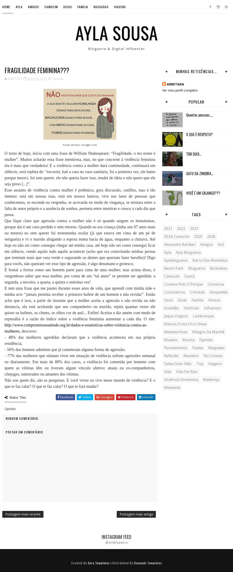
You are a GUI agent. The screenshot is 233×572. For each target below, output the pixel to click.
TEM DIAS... (193, 154)
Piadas (197, 347)
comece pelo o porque (183, 284)
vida (167, 371)
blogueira (196, 268)
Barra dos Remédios (210, 260)
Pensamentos (175, 347)
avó (221, 244)
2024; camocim (176, 236)
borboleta (218, 268)
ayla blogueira (188, 252)
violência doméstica (181, 379)
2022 (181, 228)
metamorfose (175, 331)
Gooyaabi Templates (148, 562)
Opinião (58, 79)
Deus (168, 300)
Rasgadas (101, 6)
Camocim (51, 6)
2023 (194, 228)
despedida (219, 292)
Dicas (67, 6)
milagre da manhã (208, 331)
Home (6, 6)
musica (188, 339)
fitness (214, 300)
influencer (212, 308)
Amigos (33, 6)
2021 (168, 228)
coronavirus (174, 292)
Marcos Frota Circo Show (185, 323)
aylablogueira (176, 260)
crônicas (197, 292)
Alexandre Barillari (179, 244)
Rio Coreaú (213, 355)
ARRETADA (175, 84)
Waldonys (211, 379)
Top (199, 363)
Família (197, 300)
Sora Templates (99, 562)
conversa (216, 284)
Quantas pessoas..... (199, 115)
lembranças (203, 315)
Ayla (19, 6)
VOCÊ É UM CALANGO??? (203, 193)
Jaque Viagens (176, 315)
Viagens (120, 6)
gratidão (171, 308)
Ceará (189, 276)
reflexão (171, 355)
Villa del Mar (187, 371)
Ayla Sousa (116, 32)
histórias (191, 308)
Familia (82, 6)
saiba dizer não (178, 363)
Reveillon (191, 355)
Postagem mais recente (23, 514)
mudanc (171, 339)
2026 (211, 236)
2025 (198, 236)
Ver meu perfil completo (180, 90)
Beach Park (173, 268)
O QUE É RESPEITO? (199, 134)
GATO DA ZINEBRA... (199, 173)
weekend (172, 387)
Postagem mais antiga (136, 514)
